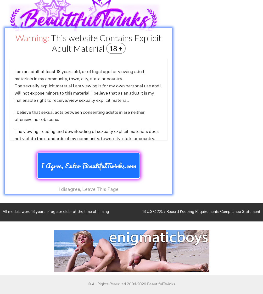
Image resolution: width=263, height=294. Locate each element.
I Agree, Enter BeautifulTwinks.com (88, 165)
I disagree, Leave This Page (88, 189)
